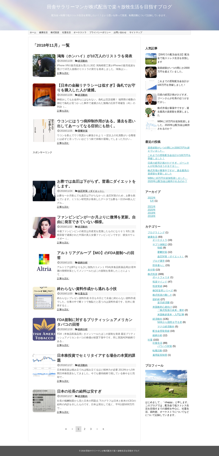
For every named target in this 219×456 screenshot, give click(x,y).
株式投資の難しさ (162, 295)
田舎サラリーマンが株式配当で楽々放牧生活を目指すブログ (109, 6)
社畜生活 (66, 32)
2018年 (152, 216)
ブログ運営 (159, 261)
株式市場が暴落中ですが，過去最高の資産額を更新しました (173, 112)
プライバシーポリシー (100, 32)
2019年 (152, 213)
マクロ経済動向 (165, 326)
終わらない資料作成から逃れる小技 (87, 289)
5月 (152, 201)
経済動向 (83, 61)
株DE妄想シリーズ (163, 290)
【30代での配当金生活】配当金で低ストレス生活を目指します (173, 58)
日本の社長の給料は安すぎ (79, 391)
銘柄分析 (83, 262)
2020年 (152, 209)
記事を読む (63, 73)
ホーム (33, 32)
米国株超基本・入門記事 (170, 314)
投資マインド (160, 281)
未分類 (151, 269)
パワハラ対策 (164, 346)
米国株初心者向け (162, 307)
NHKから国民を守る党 (169, 322)
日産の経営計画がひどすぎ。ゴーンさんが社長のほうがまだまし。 (173, 98)
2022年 (152, 197)
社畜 (150, 340)
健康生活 (43, 32)
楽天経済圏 (163, 302)
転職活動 (157, 350)
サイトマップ (135, 32)
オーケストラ (80, 32)
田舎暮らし (159, 265)
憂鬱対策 (83, 131)
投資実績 (157, 286)
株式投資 (55, 32)
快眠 (159, 247)
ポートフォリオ (161, 277)
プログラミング (156, 232)
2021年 (152, 206)
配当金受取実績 (161, 331)
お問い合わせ (120, 32)
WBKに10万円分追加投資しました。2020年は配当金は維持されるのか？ (173, 125)
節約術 (156, 299)
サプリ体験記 (160, 244)
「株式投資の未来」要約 (170, 310)
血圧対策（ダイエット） (91, 191)
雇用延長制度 (160, 355)
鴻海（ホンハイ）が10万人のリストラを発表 (94, 56)
